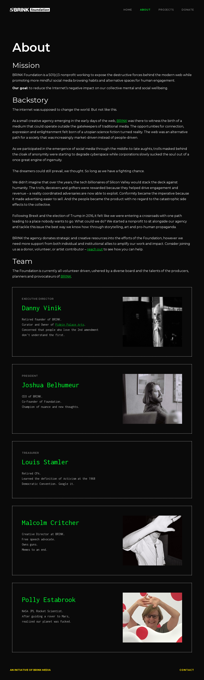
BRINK (122, 121)
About (145, 9)
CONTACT (186, 669)
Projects (166, 9)
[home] (30, 10)
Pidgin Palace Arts (69, 324)
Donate (188, 9)
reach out (95, 249)
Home (128, 9)
